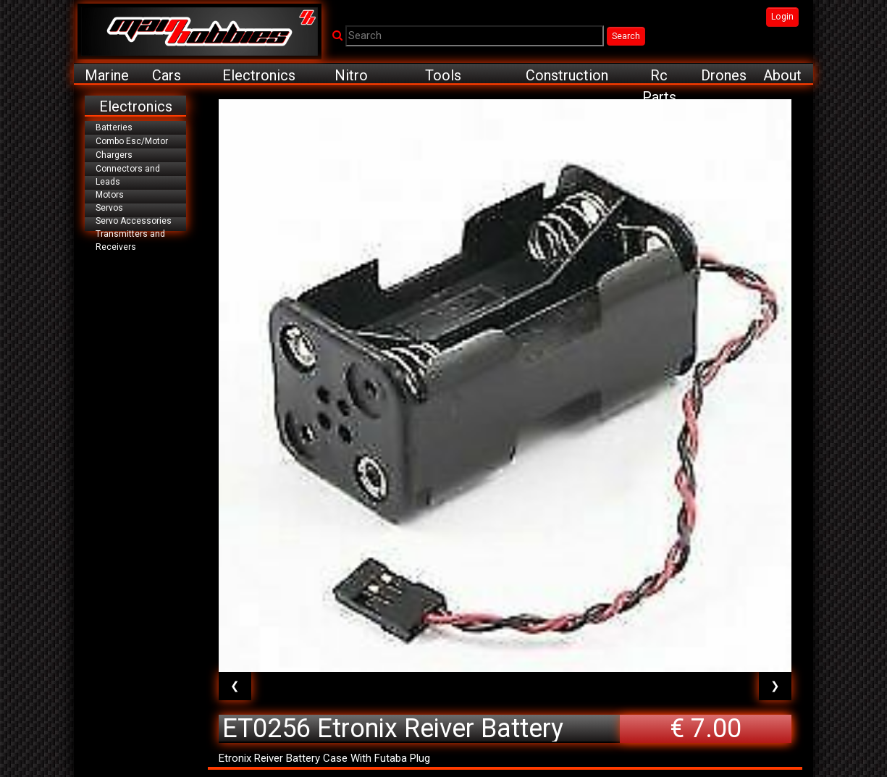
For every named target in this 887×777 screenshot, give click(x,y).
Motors (110, 195)
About (782, 75)
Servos (109, 208)
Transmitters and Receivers (130, 240)
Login (782, 17)
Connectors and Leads (128, 175)
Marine (107, 75)
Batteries (114, 127)
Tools (443, 75)
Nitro (351, 75)
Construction (567, 75)
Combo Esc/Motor (132, 141)
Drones (724, 75)
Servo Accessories (134, 221)
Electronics (258, 75)
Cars (166, 75)
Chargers (114, 155)
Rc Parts (659, 76)
